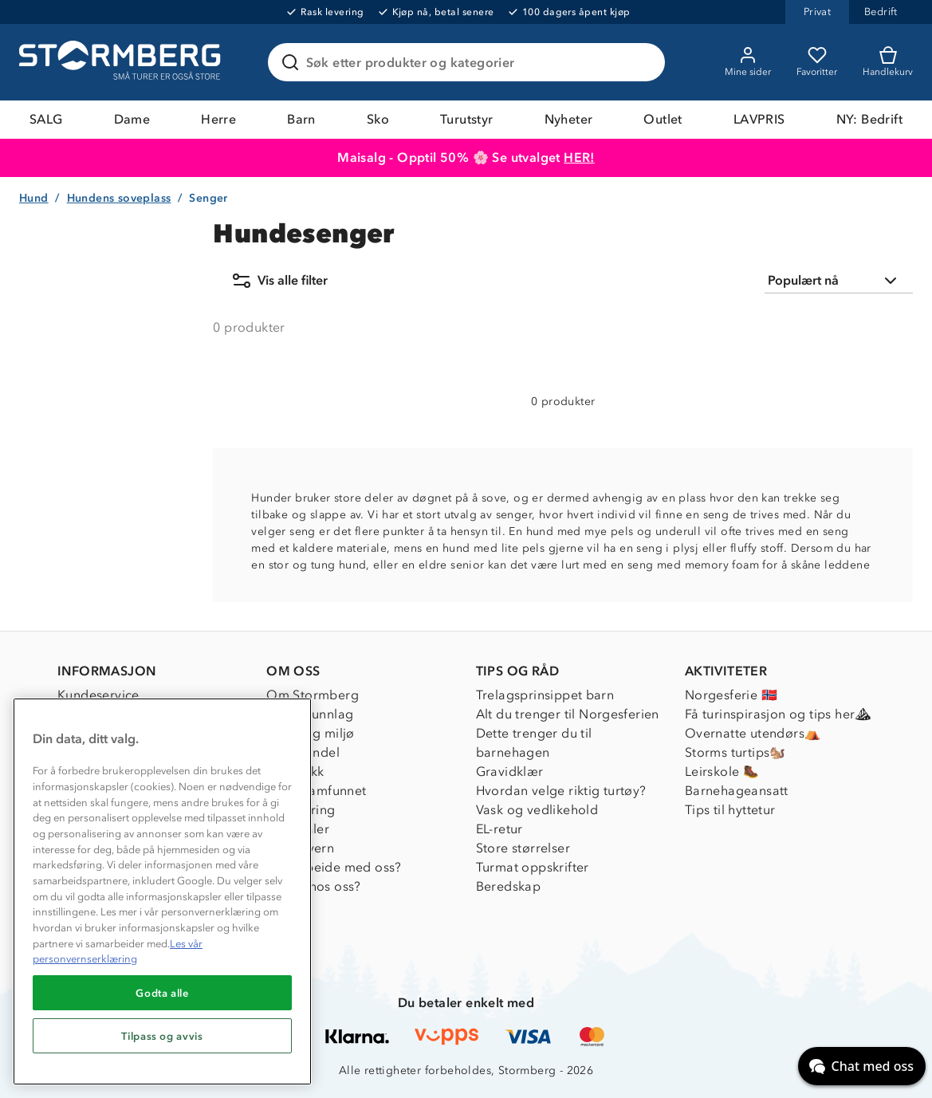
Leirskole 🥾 (722, 771)
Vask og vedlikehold (537, 809)
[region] (162, 891)
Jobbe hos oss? (313, 886)
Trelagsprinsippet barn (545, 694)
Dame (132, 119)
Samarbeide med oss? (334, 867)
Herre (218, 119)
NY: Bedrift (869, 119)
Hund (34, 198)
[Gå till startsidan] (122, 62)
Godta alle (162, 992)
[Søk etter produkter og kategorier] (469, 62)
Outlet (662, 119)
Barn (301, 119)
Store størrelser (523, 848)
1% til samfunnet (316, 790)
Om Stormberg (312, 694)
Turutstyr (467, 119)
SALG (46, 119)
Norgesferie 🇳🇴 (731, 694)
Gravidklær (510, 771)
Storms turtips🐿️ (735, 752)
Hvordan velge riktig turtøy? (561, 790)
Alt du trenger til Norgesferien (567, 714)
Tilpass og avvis (162, 1035)
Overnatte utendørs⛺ (753, 733)
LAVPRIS (759, 119)
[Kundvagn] (888, 62)
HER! (579, 157)
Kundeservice (98, 694)
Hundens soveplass (119, 198)
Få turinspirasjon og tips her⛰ (778, 714)
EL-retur (499, 828)
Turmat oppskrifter (532, 867)
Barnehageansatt (736, 790)
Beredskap (508, 886)
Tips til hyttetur (730, 809)
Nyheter (569, 119)
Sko (378, 119)
